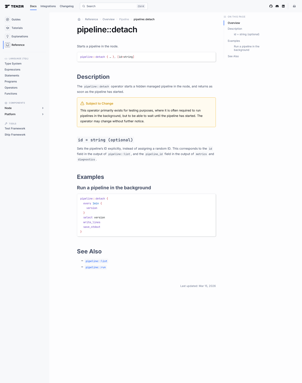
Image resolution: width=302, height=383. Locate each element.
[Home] (79, 19)
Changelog (67, 6)
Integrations (48, 6)
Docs (33, 6)
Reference (91, 19)
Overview (109, 19)
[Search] (114, 6)
